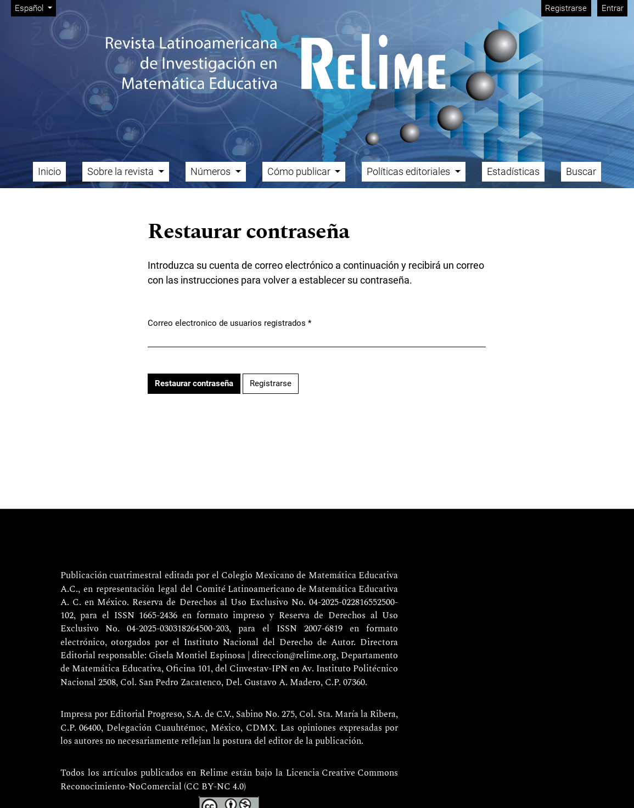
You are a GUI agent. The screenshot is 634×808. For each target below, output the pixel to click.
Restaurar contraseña (194, 383)
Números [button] (211, 171)
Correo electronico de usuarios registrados (229, 322)
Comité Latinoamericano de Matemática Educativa (297, 589)
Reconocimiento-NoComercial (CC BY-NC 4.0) (153, 787)
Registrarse (566, 8)
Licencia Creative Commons (342, 773)
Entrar (613, 8)
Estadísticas (513, 171)
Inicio (49, 171)
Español (35, 7)
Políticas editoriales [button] (409, 171)
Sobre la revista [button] (121, 171)
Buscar (581, 171)
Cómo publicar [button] (300, 171)
